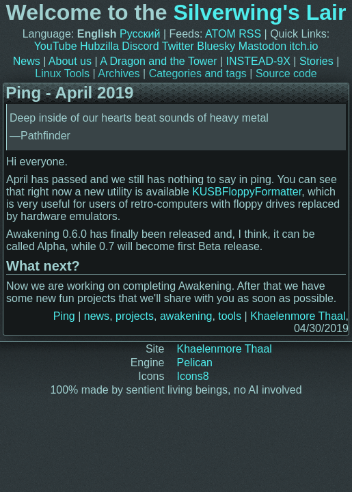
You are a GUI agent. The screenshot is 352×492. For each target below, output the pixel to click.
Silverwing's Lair (259, 12)
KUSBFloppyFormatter (246, 191)
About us (70, 61)
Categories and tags (198, 73)
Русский (140, 34)
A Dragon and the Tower (158, 61)
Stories (316, 61)
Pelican (195, 362)
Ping (64, 316)
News (26, 61)
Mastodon (262, 46)
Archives (118, 73)
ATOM (220, 34)
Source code (286, 73)
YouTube (55, 46)
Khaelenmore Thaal (297, 316)
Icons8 (193, 376)
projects (135, 316)
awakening (186, 316)
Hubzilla (99, 46)
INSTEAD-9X (258, 61)
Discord (140, 46)
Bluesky (216, 46)
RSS (250, 34)
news (96, 316)
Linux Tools (62, 73)
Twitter (178, 46)
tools (229, 316)
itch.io (304, 46)
